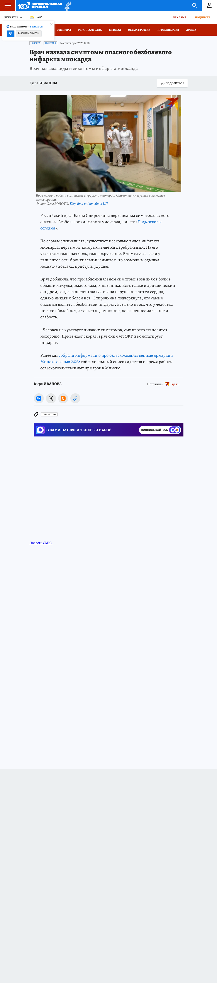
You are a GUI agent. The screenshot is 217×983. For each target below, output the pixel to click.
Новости (35, 43)
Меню (5, 5)
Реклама (179, 17)
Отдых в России (139, 30)
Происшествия (168, 30)
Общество (50, 43)
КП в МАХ (115, 30)
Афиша (191, 30)
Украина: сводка (90, 30)
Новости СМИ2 (41, 542)
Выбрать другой (28, 33)
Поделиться (172, 83)
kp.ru (175, 384)
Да (10, 33)
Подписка (202, 17)
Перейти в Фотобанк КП (89, 203)
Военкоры (64, 30)
